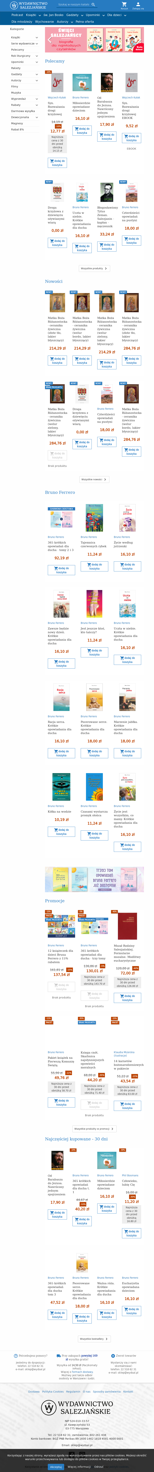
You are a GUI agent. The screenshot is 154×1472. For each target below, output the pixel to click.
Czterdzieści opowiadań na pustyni (130, 216)
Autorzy (62, 21)
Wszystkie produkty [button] (94, 268)
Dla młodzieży (22, 21)
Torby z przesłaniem (126, 20)
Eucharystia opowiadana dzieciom (130, 1273)
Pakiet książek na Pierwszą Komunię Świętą (61, 1047)
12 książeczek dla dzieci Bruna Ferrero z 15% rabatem (60, 942)
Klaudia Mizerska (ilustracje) (124, 1040)
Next (139, 39)
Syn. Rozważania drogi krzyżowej (56, 108)
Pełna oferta (85, 21)
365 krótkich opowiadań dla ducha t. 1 (82, 1172)
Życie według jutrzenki (123, 544)
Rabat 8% (17, 129)
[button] (37, 37)
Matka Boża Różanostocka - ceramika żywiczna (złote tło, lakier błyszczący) (57, 328)
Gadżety (72, 15)
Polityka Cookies (53, 1378)
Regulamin (73, 1378)
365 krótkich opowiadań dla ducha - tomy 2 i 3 (61, 546)
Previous (49, 39)
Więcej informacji (80, 1467)
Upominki (93, 15)
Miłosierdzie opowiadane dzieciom (81, 106)
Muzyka (16, 93)
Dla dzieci (114, 15)
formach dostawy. (82, 1358)
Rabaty (15, 105)
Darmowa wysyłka (23, 111)
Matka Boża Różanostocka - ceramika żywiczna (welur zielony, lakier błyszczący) (107, 330)
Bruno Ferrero (81, 97)
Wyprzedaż (18, 99)
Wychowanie (44, 21)
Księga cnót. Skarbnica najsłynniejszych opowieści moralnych (92, 1046)
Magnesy (17, 123)
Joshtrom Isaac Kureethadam (123, 13)
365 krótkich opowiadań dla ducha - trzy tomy (93, 941)
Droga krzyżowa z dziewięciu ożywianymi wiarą (56, 215)
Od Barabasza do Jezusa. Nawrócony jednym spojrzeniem (106, 107)
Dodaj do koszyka (57, 163)
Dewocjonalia (20, 117)
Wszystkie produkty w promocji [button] (94, 1115)
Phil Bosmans (130, 1161)
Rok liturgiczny (20, 56)
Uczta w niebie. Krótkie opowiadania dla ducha (82, 220)
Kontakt (128, 1378)
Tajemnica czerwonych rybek (93, 544)
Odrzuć (99, 1467)
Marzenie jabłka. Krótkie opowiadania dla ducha (126, 727)
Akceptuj (56, 1467)
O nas (86, 1378)
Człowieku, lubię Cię (130, 1169)
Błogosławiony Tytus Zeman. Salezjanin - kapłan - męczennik (107, 216)
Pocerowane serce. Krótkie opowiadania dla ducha (94, 727)
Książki (31, 15)
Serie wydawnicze (23, 43)
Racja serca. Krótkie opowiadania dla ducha (59, 727)
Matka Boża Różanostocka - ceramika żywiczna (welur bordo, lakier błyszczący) (82, 328)
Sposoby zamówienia (107, 1378)
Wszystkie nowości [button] (94, 479)
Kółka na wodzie (59, 811)
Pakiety (15, 68)
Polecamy (17, 50)
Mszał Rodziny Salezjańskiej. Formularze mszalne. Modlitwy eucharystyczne (127, 939)
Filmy (14, 86)
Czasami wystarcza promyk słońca (94, 813)
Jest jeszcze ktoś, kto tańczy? (93, 630)
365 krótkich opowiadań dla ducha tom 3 (57, 1275)
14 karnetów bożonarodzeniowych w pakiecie (129, 1051)
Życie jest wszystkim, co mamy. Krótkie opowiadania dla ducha (125, 819)
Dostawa (34, 1378)
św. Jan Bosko (53, 15)
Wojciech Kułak (57, 97)
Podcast (17, 15)
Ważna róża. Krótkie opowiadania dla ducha (106, 1275)
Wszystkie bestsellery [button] (94, 1325)
